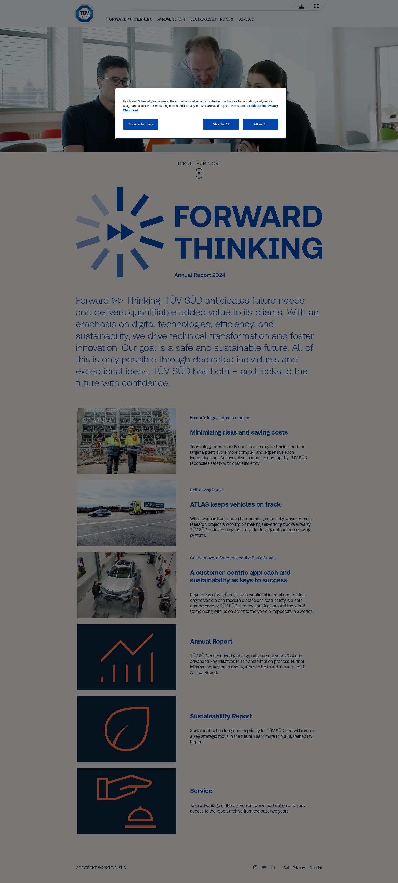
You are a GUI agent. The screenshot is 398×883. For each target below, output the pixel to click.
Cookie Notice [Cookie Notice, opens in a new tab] (257, 105)
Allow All (260, 124)
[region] (200, 113)
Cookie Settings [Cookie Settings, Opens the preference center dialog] (141, 124)
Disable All (221, 124)
